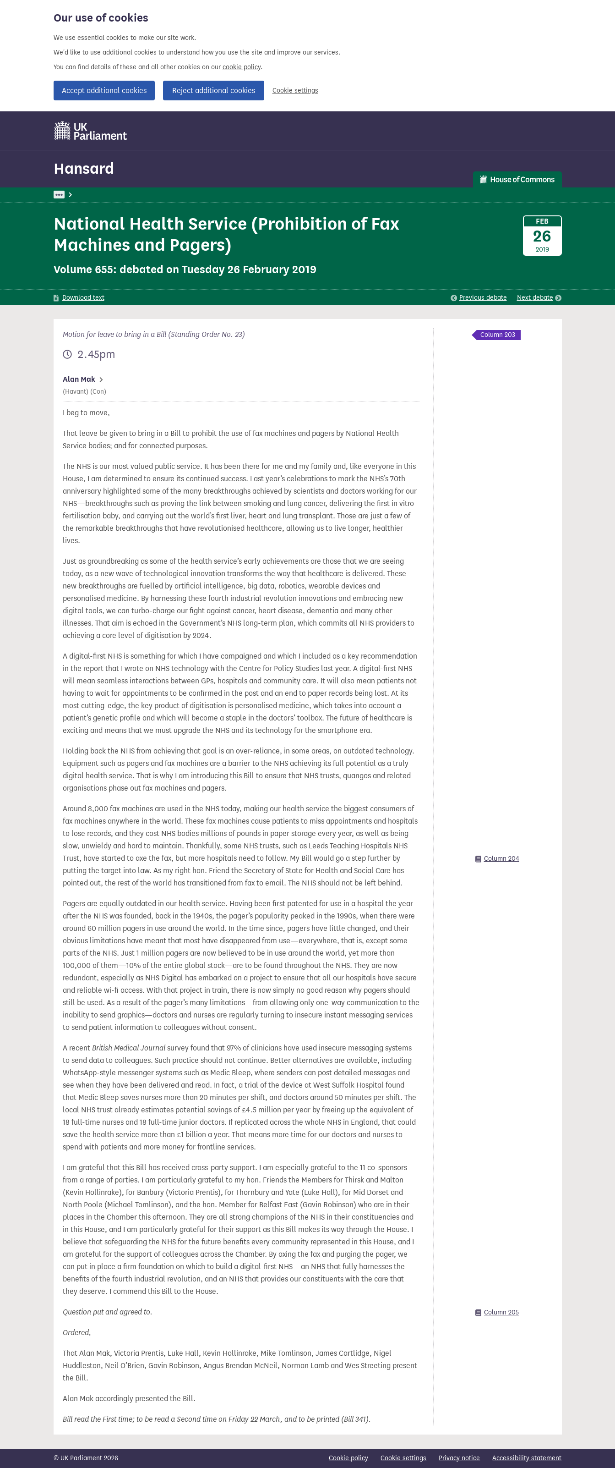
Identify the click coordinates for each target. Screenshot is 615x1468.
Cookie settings (295, 90)
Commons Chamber (195, 194)
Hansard (84, 168)
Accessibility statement (526, 1458)
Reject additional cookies (213, 90)
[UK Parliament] (91, 131)
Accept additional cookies (104, 90)
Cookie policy (348, 1458)
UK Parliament (74, 194)
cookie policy (242, 67)
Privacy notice (459, 1458)
